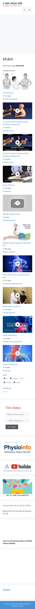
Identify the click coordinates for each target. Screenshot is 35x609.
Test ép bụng (8, 92)
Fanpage (6, 589)
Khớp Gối (8, 191)
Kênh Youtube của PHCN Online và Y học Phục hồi (17, 470)
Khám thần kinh (10, 220)
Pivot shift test (8, 185)
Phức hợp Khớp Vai (11, 99)
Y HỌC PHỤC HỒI (12, 3)
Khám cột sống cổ (10, 364)
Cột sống (8, 283)
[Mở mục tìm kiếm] (24, 10)
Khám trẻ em (9, 130)
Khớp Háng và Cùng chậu (13, 341)
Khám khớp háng (10, 335)
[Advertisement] (17, 33)
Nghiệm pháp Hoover (11, 214)
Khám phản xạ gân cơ (12, 306)
